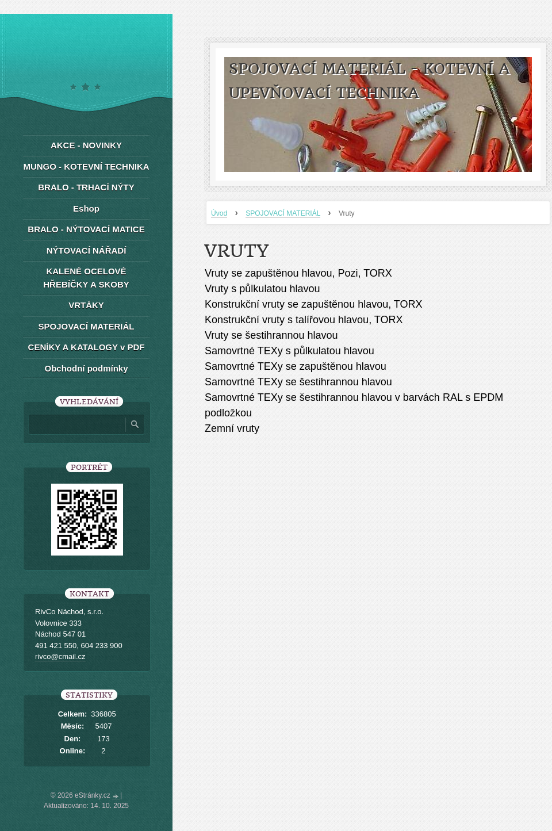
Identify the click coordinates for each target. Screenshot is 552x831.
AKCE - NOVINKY (86, 145)
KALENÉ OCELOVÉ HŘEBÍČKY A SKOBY (86, 277)
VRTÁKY (86, 305)
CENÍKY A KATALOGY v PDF (86, 347)
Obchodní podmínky (86, 368)
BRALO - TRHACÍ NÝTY (86, 187)
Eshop (86, 208)
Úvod (219, 213)
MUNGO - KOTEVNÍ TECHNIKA (86, 166)
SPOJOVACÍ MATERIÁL (283, 213)
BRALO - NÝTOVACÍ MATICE (86, 229)
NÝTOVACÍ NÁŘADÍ (86, 250)
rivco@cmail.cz (60, 656)
